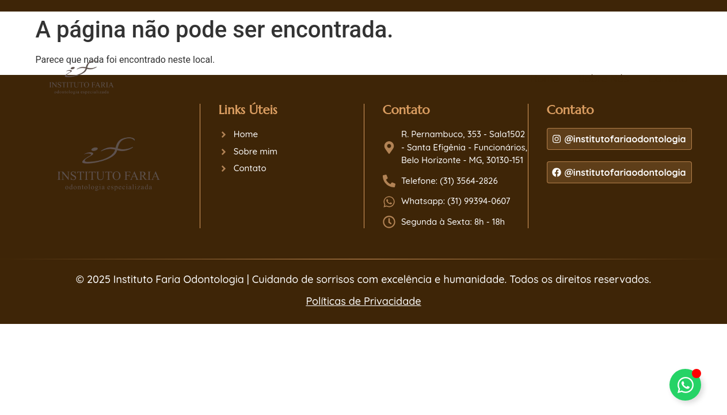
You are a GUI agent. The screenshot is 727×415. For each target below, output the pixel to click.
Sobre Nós (603, 78)
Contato (667, 78)
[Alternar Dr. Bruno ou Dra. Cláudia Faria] (685, 385)
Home (544, 78)
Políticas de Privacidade (363, 301)
